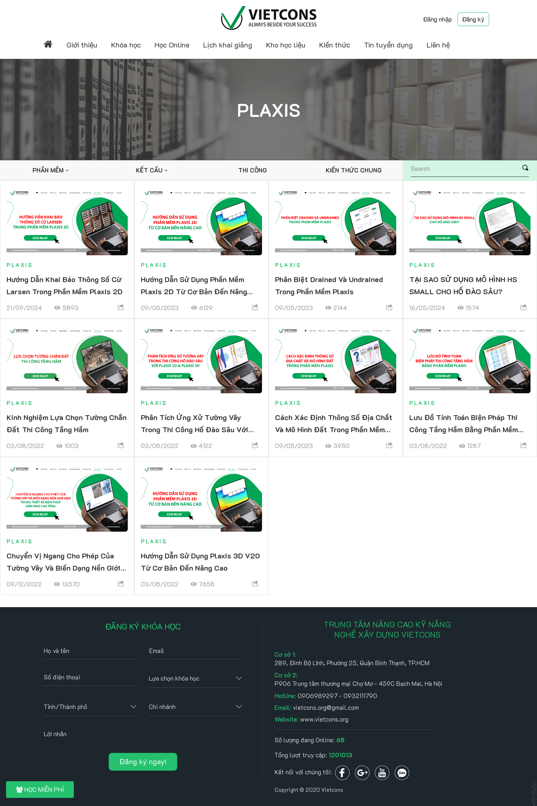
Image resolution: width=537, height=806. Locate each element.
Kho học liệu (285, 45)
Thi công (252, 170)
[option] (50, 170)
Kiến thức (334, 45)
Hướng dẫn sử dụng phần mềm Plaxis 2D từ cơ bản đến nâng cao (194, 291)
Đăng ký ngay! (143, 761)
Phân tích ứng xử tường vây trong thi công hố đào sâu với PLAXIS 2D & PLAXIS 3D (194, 429)
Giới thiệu (82, 45)
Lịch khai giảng (227, 45)
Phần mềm (48, 170)
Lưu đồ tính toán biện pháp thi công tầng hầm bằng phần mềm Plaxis (463, 429)
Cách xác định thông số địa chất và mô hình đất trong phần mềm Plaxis (334, 429)
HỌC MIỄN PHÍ (40, 789)
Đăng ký (473, 19)
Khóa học (126, 45)
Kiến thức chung (354, 170)
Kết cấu (149, 170)
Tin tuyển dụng (388, 45)
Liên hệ (438, 45)
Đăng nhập (437, 19)
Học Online (172, 45)
